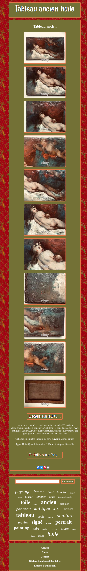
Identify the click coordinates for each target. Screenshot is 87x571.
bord (50, 492)
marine (23, 522)
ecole (41, 516)
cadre (35, 528)
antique (42, 509)
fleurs (41, 535)
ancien (48, 502)
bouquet (29, 497)
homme (41, 496)
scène (49, 523)
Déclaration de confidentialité (44, 561)
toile (25, 502)
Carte (45, 552)
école (20, 497)
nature (68, 509)
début (36, 504)
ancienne (54, 529)
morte (65, 528)
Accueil (45, 547)
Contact (45, 556)
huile (53, 534)
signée (52, 497)
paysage (22, 491)
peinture (65, 515)
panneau (23, 509)
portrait (63, 522)
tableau (25, 515)
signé (37, 522)
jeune (74, 529)
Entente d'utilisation (45, 565)
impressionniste (65, 497)
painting (21, 527)
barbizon (64, 503)
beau (33, 536)
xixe (56, 508)
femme (39, 492)
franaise (61, 492)
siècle (50, 517)
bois (45, 529)
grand (72, 493)
